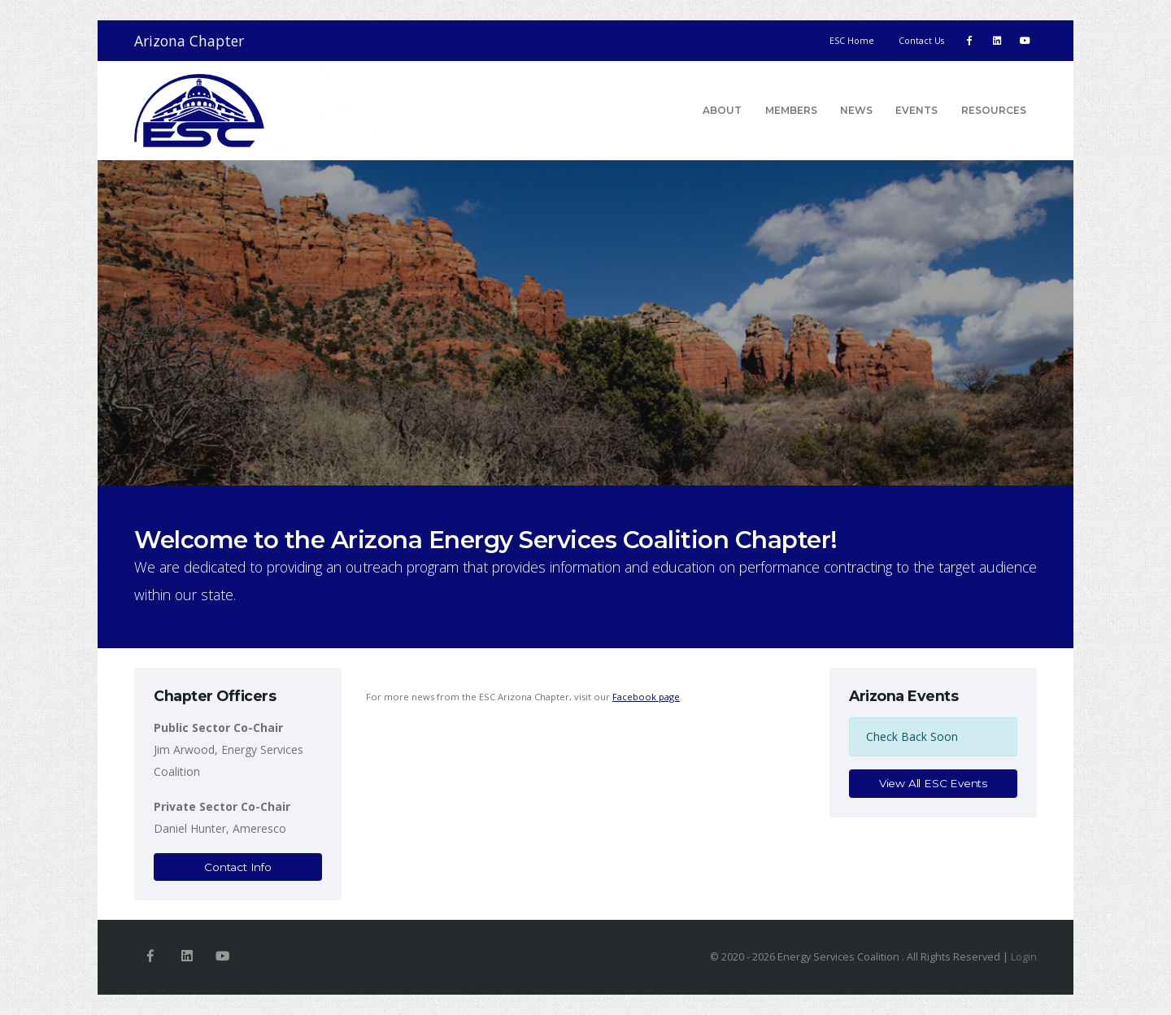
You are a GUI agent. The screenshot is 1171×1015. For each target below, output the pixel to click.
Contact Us (921, 40)
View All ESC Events (933, 783)
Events (916, 110)
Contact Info (238, 866)
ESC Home (851, 40)
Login (1024, 957)
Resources (993, 110)
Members (791, 110)
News (856, 110)
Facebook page (646, 696)
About (722, 110)
